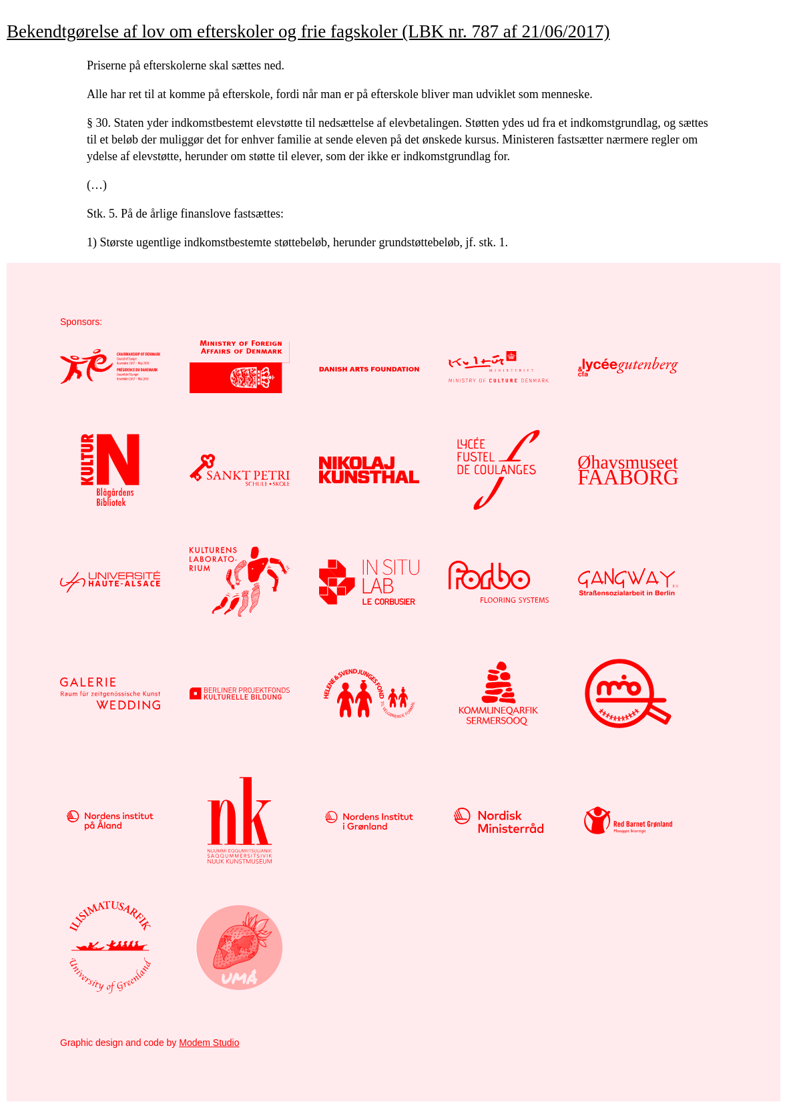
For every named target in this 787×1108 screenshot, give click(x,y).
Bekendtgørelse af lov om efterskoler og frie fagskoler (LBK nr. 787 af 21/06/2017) (308, 31)
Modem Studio (209, 1042)
